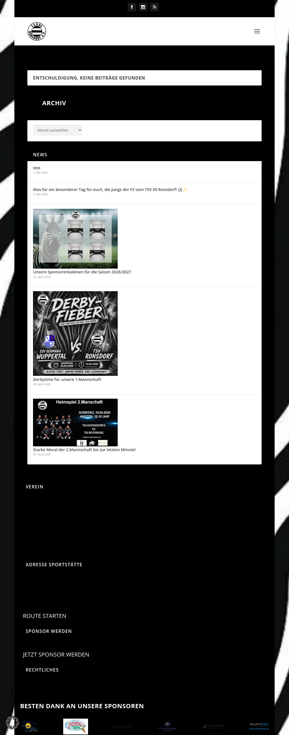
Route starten (44, 604)
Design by (144, 731)
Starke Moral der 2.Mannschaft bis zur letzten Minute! (84, 437)
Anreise (25, 487)
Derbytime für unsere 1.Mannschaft (67, 367)
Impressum (29, 683)
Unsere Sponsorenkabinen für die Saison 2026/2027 (82, 260)
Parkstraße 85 (32, 579)
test (36, 156)
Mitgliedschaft (32, 513)
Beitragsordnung (34, 500)
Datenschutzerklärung (39, 670)
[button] (12, 722)
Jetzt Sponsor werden (56, 642)
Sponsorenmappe (35, 539)
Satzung (26, 526)
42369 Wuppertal (35, 594)
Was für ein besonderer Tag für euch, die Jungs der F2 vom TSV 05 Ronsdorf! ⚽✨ (110, 177)
